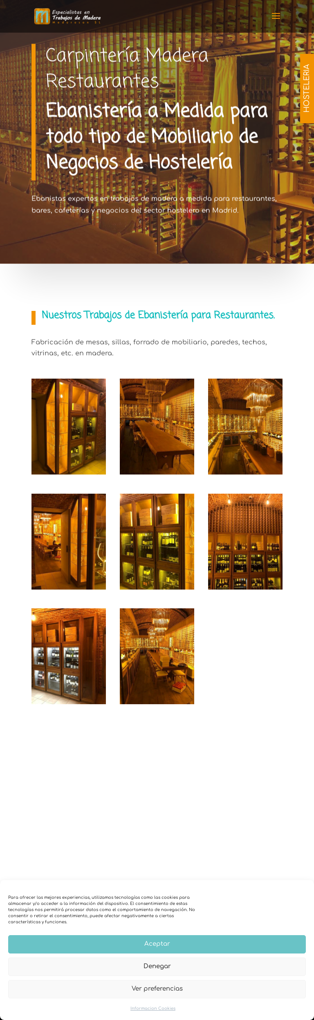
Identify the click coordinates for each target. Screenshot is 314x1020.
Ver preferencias (157, 988)
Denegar (157, 966)
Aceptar (157, 943)
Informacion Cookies (152, 1008)
